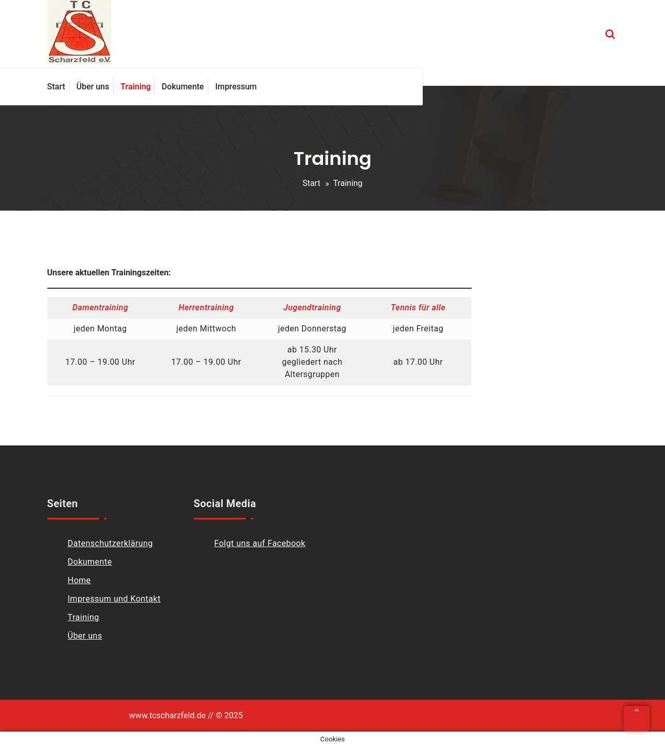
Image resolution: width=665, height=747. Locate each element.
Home (79, 580)
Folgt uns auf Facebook (259, 543)
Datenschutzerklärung (110, 543)
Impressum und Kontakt (114, 599)
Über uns (85, 636)
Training (83, 617)
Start (311, 183)
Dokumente (90, 562)
